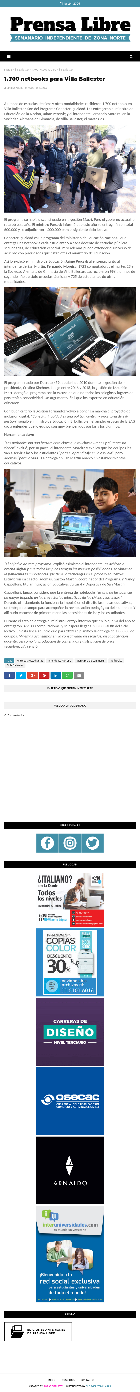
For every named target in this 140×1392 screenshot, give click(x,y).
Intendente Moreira (59, 660)
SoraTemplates (54, 1386)
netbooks (116, 660)
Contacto (87, 1379)
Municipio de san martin (91, 660)
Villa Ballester (21, 69)
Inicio (7, 69)
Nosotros (68, 1379)
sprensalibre (15, 87)
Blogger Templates (98, 1386)
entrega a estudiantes (30, 660)
